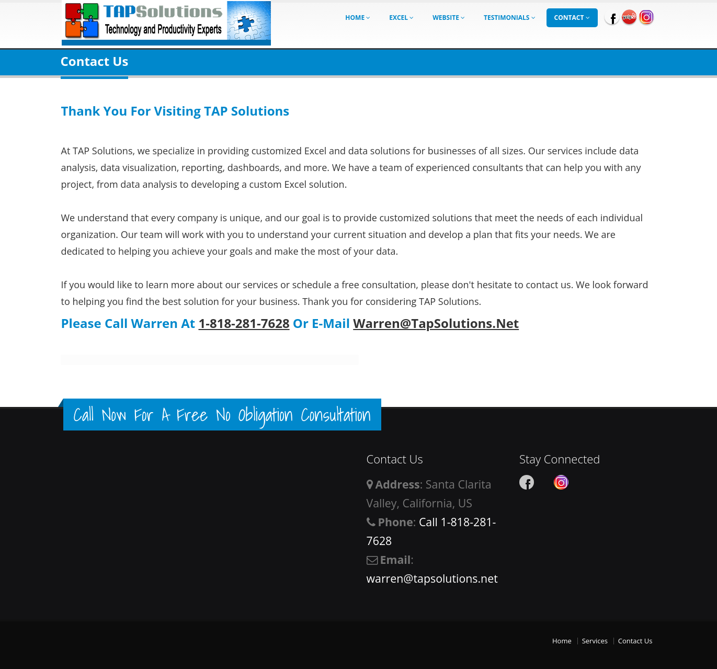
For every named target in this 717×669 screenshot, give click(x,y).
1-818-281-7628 (243, 323)
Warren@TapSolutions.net (436, 323)
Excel (401, 17)
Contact (572, 17)
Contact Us (635, 640)
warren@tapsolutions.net (432, 578)
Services (595, 640)
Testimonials (510, 17)
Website (449, 17)
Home (357, 17)
